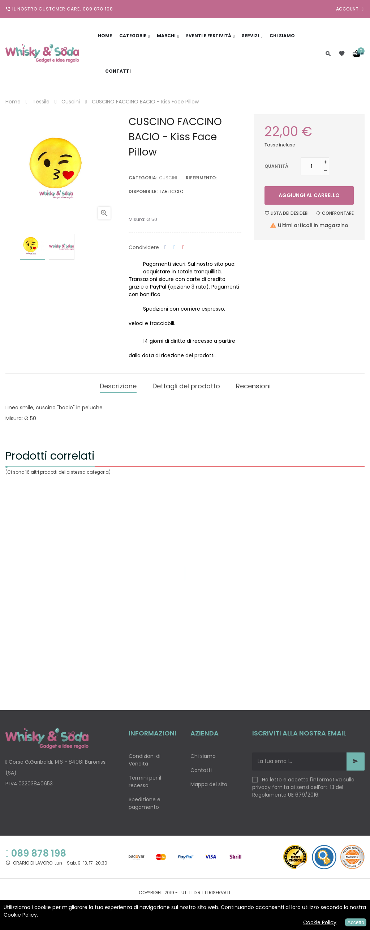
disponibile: (143, 191)
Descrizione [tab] (118, 384)
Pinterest (183, 247)
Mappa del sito (208, 782)
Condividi (165, 247)
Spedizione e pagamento (144, 801)
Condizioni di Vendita (144, 757)
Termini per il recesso (145, 779)
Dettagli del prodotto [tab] (186, 384)
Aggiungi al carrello (309, 195)
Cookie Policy (319, 922)
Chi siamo (203, 754)
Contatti (201, 768)
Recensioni (253, 384)
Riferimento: (201, 178)
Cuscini (168, 178)
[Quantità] (311, 166)
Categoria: (143, 178)
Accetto (355, 922)
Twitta (174, 247)
